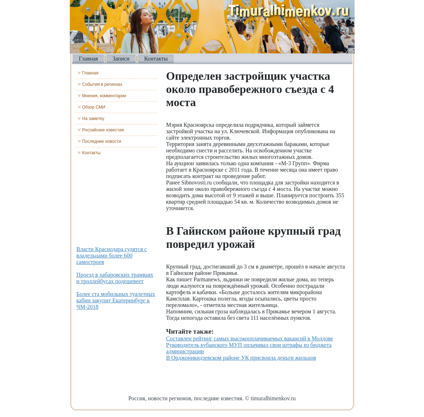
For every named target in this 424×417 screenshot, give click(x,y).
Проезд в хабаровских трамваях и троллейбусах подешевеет (115, 278)
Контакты (156, 59)
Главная (88, 59)
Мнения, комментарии (104, 95)
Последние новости (101, 141)
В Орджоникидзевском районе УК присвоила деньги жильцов (241, 358)
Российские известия (103, 129)
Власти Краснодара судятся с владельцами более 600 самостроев (112, 255)
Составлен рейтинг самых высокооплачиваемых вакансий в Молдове (249, 338)
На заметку (93, 118)
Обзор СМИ (93, 107)
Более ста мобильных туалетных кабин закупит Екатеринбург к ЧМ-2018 (116, 300)
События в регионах (102, 84)
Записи (121, 59)
